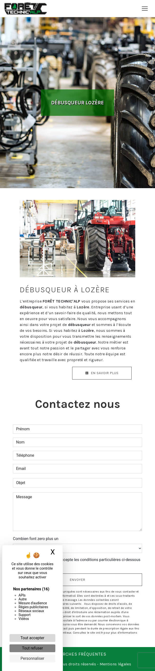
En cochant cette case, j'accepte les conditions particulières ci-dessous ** (79, 562)
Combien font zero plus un (35, 538)
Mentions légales (115, 664)
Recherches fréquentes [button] (77, 654)
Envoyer (77, 580)
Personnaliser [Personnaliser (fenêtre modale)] (32, 658)
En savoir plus (101, 373)
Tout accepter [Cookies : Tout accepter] (32, 638)
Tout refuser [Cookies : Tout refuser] (32, 648)
